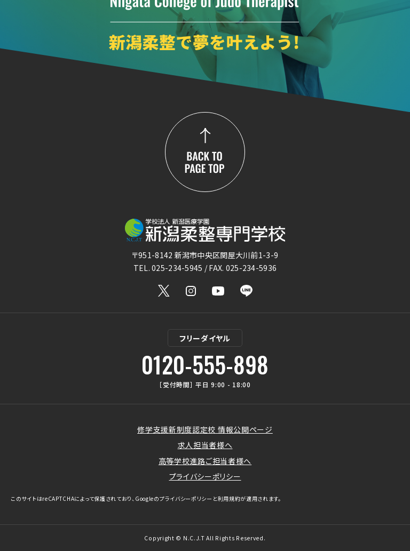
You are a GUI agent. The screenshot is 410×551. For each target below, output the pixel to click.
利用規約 (229, 498)
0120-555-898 (205, 364)
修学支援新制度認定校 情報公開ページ (205, 429)
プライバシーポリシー (205, 476)
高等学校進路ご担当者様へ (205, 461)
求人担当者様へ (205, 445)
